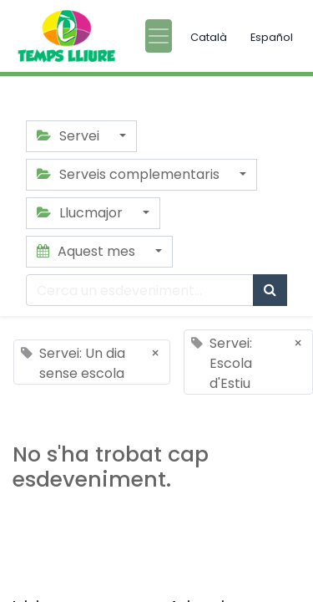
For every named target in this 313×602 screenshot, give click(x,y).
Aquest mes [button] (88, 251)
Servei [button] (70, 135)
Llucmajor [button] (81, 212)
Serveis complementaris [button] (130, 174)
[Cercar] (270, 290)
